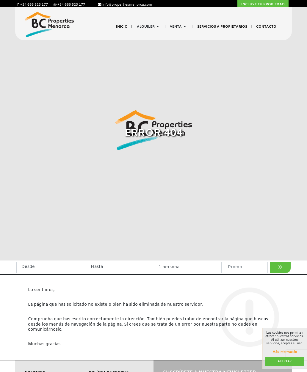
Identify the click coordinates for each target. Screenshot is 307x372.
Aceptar (285, 361)
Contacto (266, 26)
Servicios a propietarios (222, 26)
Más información (284, 352)
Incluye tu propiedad (263, 4)
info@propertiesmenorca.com (125, 4)
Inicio (122, 26)
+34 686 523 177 (33, 4)
